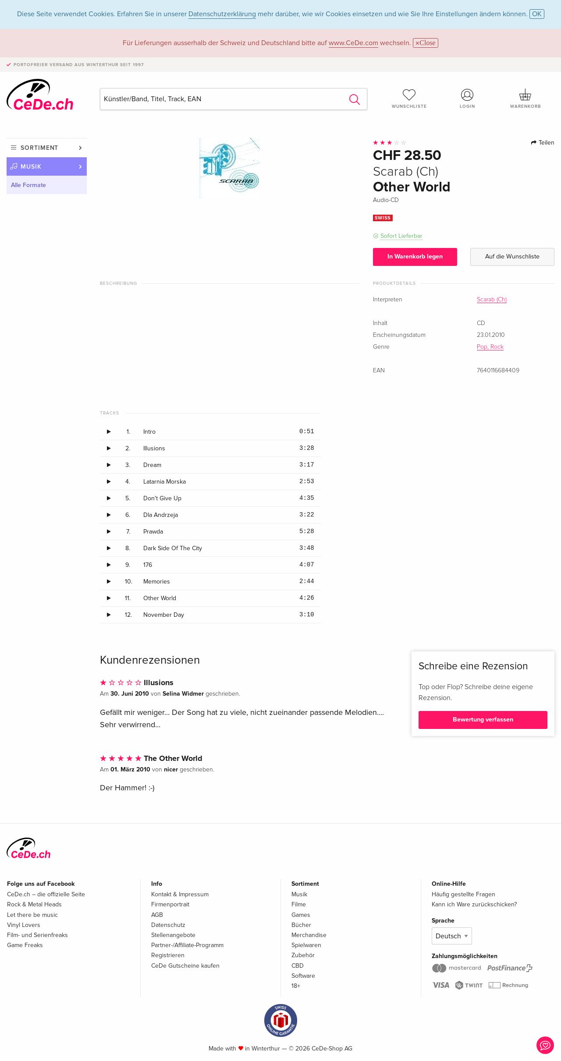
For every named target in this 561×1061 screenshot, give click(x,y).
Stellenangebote (173, 935)
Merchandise (309, 935)
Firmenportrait (170, 904)
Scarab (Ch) (492, 300)
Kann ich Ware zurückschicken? (474, 904)
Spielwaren (306, 945)
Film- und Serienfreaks (37, 935)
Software (303, 976)
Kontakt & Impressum (180, 894)
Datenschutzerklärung (222, 14)
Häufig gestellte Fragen (463, 894)
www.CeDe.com (353, 43)
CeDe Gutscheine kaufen (185, 965)
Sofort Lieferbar (401, 236)
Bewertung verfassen (483, 719)
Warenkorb (525, 98)
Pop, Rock (490, 347)
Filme (298, 904)
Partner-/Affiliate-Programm (187, 945)
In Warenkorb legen (415, 256)
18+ (295, 986)
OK (537, 14)
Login (468, 98)
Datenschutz (168, 925)
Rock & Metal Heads (34, 904)
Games (300, 915)
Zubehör (303, 955)
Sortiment (39, 148)
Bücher (301, 925)
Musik (31, 166)
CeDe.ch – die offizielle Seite (46, 894)
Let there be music (32, 915)
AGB (157, 915)
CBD (297, 965)
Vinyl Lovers (23, 925)
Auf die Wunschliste (512, 256)
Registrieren (168, 955)
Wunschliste (409, 98)
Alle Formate (28, 185)
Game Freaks (25, 945)
